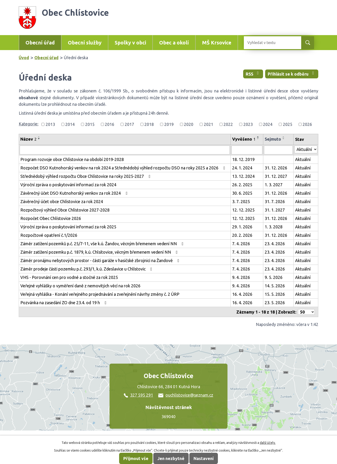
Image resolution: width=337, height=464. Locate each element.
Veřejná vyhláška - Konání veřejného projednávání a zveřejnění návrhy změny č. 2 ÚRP (99, 294)
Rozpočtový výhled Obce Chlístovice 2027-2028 (65, 210)
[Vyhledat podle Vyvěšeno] (246, 150)
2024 (267, 124)
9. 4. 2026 (241, 277)
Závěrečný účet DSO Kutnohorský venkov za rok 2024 (74, 193)
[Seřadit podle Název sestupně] (39, 139)
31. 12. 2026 (276, 167)
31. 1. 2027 (275, 210)
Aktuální (303, 159)
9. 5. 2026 (273, 277)
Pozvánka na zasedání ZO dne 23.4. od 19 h (64, 302)
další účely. (268, 443)
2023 (248, 124)
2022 (228, 124)
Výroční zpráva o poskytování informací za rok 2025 (68, 226)
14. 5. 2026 (275, 285)
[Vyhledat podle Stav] (305, 149)
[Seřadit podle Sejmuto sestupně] (283, 139)
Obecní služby (85, 42)
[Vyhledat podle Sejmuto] (278, 150)
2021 (208, 124)
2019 (169, 124)
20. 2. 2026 (242, 235)
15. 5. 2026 (275, 294)
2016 (109, 124)
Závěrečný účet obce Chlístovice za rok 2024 (61, 201)
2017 (129, 124)
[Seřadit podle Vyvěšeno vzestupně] (258, 137)
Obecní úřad (40, 42)
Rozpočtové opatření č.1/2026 (48, 235)
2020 (188, 124)
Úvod (24, 57)
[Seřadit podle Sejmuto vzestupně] (283, 137)
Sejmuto (273, 139)
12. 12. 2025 (243, 210)
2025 (287, 124)
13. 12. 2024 (243, 176)
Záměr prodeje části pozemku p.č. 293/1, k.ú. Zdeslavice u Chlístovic (87, 269)
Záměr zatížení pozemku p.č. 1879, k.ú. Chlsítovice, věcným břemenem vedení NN (99, 252)
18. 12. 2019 (243, 159)
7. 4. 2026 (241, 243)
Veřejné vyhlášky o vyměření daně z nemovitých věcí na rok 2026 (80, 285)
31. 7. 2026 (275, 201)
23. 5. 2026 (275, 302)
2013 (50, 124)
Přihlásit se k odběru (292, 73)
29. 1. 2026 (242, 226)
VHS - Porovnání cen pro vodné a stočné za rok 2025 (69, 277)
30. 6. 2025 (242, 193)
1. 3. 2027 (273, 184)
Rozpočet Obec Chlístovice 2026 (50, 218)
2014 (70, 124)
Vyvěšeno (244, 139)
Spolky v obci (130, 42)
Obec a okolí (174, 42)
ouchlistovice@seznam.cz (185, 395)
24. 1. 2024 (242, 167)
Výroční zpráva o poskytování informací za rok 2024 (68, 184)
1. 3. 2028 (273, 226)
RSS (253, 73)
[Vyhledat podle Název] (125, 150)
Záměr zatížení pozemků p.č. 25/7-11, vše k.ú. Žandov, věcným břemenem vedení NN (102, 243)
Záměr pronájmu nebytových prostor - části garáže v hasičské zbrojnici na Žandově (100, 260)
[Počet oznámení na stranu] (306, 312)
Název (28, 139)
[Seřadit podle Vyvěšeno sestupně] (258, 139)
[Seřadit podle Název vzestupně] (39, 137)
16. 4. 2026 (242, 294)
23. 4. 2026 (275, 243)
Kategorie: (28, 123)
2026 (307, 124)
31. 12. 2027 (276, 176)
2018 (149, 124)
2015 (90, 124)
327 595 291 (138, 395)
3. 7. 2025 (241, 201)
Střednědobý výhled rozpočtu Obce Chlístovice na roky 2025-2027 (86, 176)
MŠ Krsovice (216, 42)
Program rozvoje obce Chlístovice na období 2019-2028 (72, 159)
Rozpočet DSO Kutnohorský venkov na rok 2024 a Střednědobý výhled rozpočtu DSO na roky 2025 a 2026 (123, 167)
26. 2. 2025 (242, 184)
